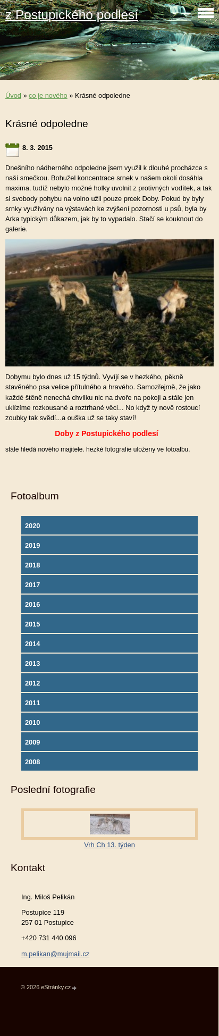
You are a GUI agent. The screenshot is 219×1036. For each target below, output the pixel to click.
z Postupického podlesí (71, 14)
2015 (32, 624)
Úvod (13, 95)
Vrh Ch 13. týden (109, 845)
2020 (32, 526)
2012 (32, 683)
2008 (32, 762)
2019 (32, 545)
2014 (32, 644)
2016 (32, 604)
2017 (32, 585)
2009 (32, 742)
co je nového (48, 95)
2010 (32, 722)
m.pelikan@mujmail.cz (55, 954)
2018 (32, 565)
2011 (32, 703)
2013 (32, 663)
